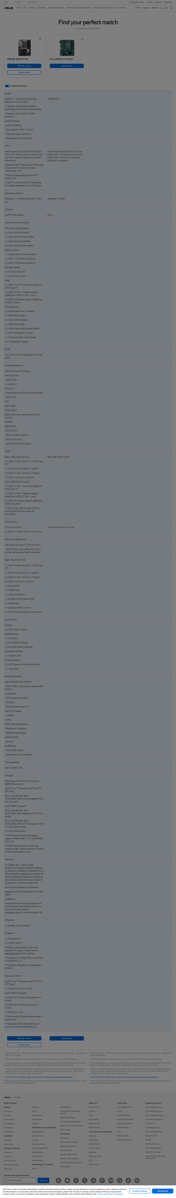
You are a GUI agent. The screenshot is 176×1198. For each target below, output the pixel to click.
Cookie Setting (139, 1191)
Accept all (163, 1191)
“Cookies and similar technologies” (110, 1194)
